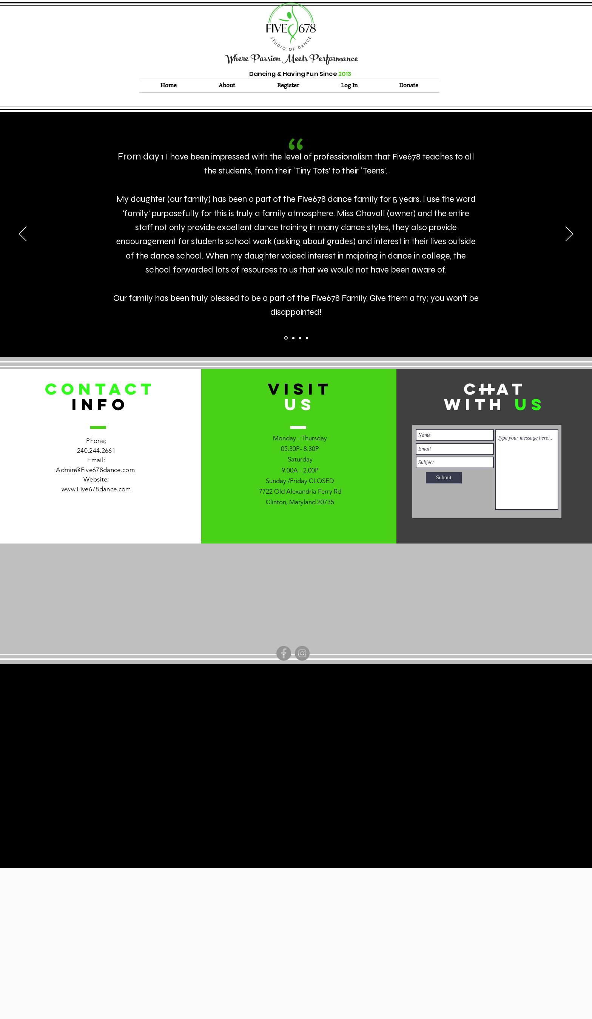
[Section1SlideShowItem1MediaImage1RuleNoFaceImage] (286, 338)
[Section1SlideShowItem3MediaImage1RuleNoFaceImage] (307, 338)
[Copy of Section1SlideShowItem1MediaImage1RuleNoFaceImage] (293, 338)
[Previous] (22, 234)
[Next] (569, 234)
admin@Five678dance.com (292, 699)
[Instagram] (302, 653)
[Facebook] (283, 653)
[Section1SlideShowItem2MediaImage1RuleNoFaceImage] (300, 338)
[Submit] (444, 477)
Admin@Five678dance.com (95, 470)
